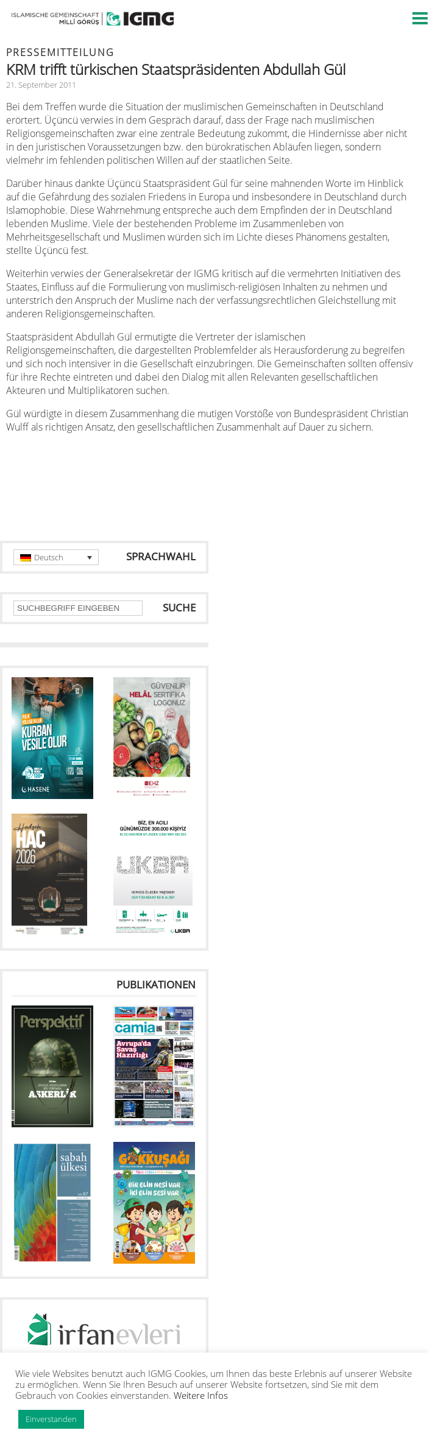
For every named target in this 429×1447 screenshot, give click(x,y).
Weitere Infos (201, 1395)
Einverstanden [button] (51, 1419)
